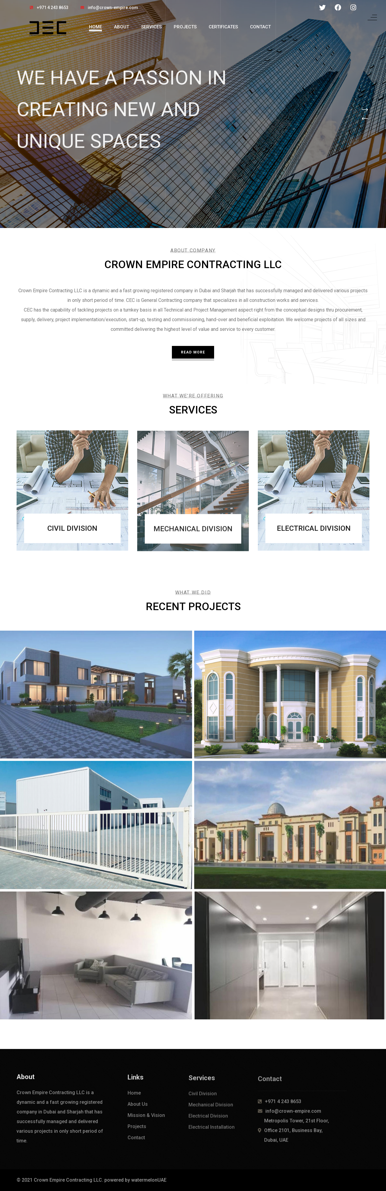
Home (95, 27)
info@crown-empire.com (113, 7)
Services (151, 27)
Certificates (223, 27)
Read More (193, 352)
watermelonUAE (148, 1180)
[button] (364, 109)
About (121, 27)
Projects (185, 27)
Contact (260, 27)
